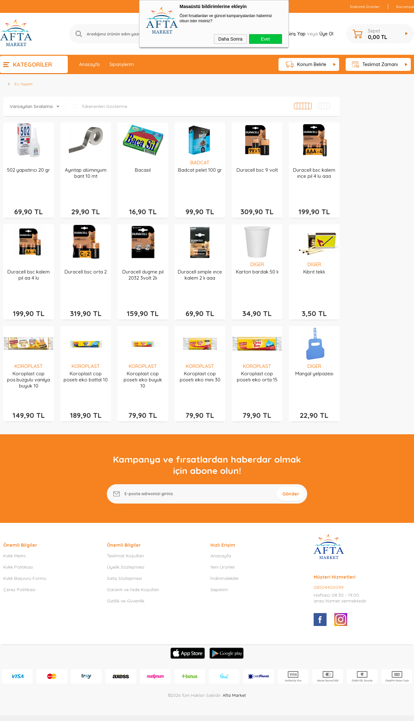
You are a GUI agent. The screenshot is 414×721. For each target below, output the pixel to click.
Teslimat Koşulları (125, 545)
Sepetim (219, 579)
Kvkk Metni (14, 545)
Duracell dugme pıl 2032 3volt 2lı (143, 271)
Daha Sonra (230, 39)
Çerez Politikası (19, 579)
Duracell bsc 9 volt (257, 170)
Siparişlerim (121, 64)
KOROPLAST (29, 359)
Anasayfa (89, 64)
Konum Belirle (306, 64)
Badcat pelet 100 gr (200, 170)
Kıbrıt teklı (314, 268)
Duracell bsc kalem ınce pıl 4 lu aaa (314, 173)
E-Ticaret (189, 712)
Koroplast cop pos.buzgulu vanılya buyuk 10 (28, 372)
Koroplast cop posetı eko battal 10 (86, 369)
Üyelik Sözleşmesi (125, 556)
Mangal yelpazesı (314, 366)
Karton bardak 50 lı (257, 268)
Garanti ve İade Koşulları (133, 579)
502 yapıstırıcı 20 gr (28, 170)
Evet (265, 39)
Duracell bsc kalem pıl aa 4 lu (28, 271)
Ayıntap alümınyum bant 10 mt (85, 173)
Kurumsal (405, 6)
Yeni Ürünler (222, 556)
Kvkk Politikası (18, 556)
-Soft (174, 712)
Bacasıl (143, 170)
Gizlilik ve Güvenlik (125, 590)
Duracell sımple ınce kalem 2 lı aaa (200, 271)
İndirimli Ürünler (365, 6)
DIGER (257, 261)
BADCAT (199, 162)
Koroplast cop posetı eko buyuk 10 (143, 372)
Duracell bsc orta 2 (86, 268)
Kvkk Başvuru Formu (24, 568)
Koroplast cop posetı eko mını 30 (200, 369)
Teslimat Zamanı (375, 64)
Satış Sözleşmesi (124, 568)
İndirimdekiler (224, 568)
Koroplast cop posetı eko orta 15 (257, 369)
